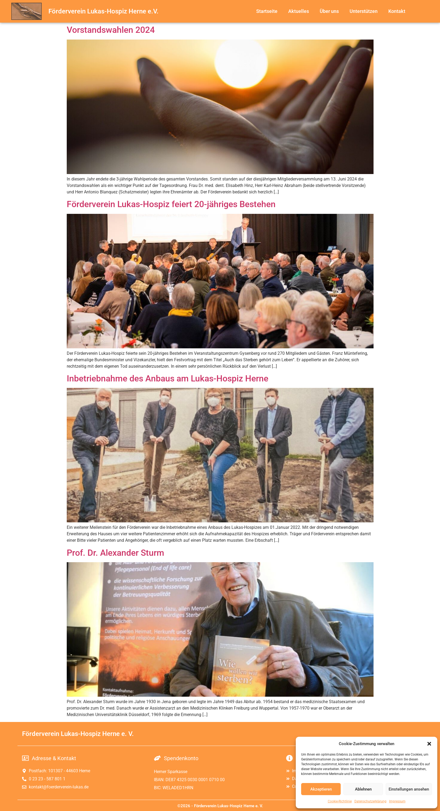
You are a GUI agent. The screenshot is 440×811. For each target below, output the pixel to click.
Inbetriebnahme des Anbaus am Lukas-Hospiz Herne (167, 378)
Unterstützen (364, 11)
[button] (429, 743)
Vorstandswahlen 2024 (111, 30)
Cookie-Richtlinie (340, 801)
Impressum (397, 801)
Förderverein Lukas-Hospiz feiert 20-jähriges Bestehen (171, 204)
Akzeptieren (321, 789)
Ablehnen (363, 789)
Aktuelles (298, 11)
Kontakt (396, 11)
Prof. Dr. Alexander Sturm (115, 553)
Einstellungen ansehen (409, 789)
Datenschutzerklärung (370, 801)
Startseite (266, 11)
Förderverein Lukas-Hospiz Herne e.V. (103, 11)
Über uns (329, 11)
